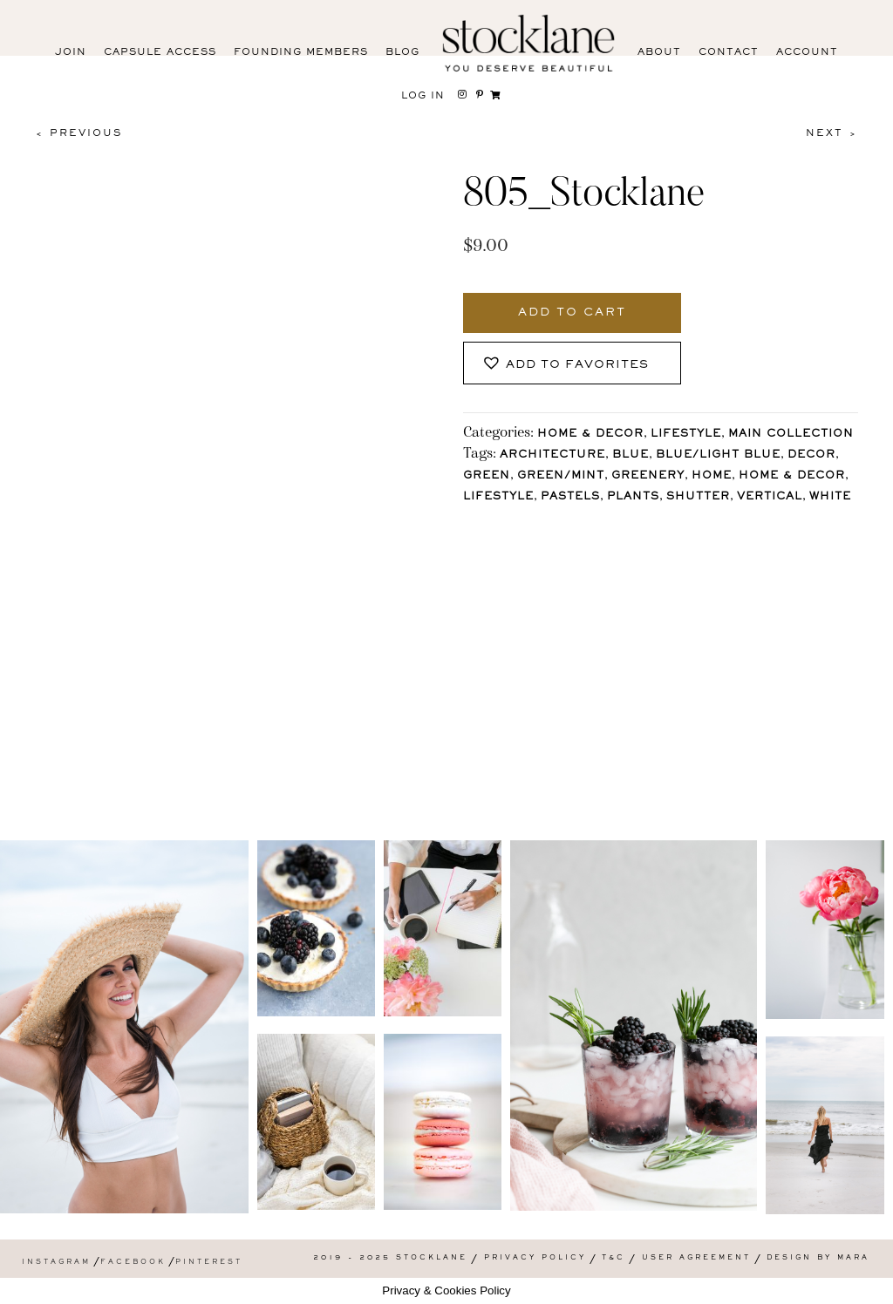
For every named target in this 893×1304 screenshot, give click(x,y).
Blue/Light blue (718, 455)
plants (633, 497)
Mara (853, 1258)
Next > (832, 133)
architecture (552, 455)
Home (712, 476)
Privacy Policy (535, 1258)
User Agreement (696, 1258)
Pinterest (208, 1263)
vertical (769, 497)
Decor (811, 455)
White (830, 497)
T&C (613, 1258)
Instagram (56, 1263)
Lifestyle (686, 434)
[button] (572, 363)
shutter (698, 497)
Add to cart (572, 313)
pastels (570, 497)
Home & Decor (590, 434)
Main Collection (791, 434)
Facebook (133, 1263)
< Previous (78, 133)
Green (486, 476)
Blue (630, 455)
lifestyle (498, 497)
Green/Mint (560, 476)
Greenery (648, 476)
